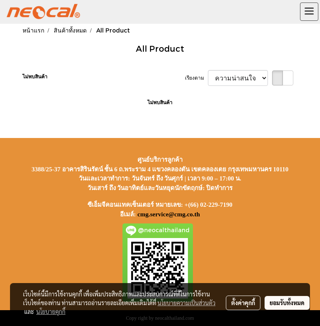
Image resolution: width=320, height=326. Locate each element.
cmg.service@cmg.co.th (169, 214)
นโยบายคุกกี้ (50, 311)
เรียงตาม (196, 78)
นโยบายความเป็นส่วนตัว (186, 302)
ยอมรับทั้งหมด (287, 302)
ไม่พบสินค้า (35, 77)
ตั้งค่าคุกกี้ (243, 302)
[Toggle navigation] (309, 12)
